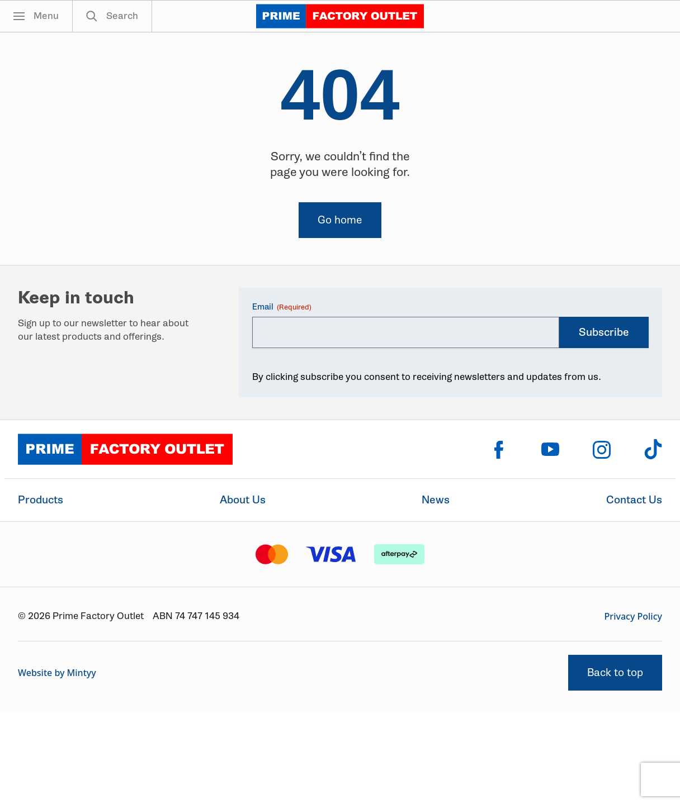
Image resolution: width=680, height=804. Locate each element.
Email (281, 307)
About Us (243, 499)
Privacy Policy (633, 616)
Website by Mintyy (57, 673)
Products (40, 499)
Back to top (615, 672)
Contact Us (634, 499)
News (436, 499)
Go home (340, 219)
